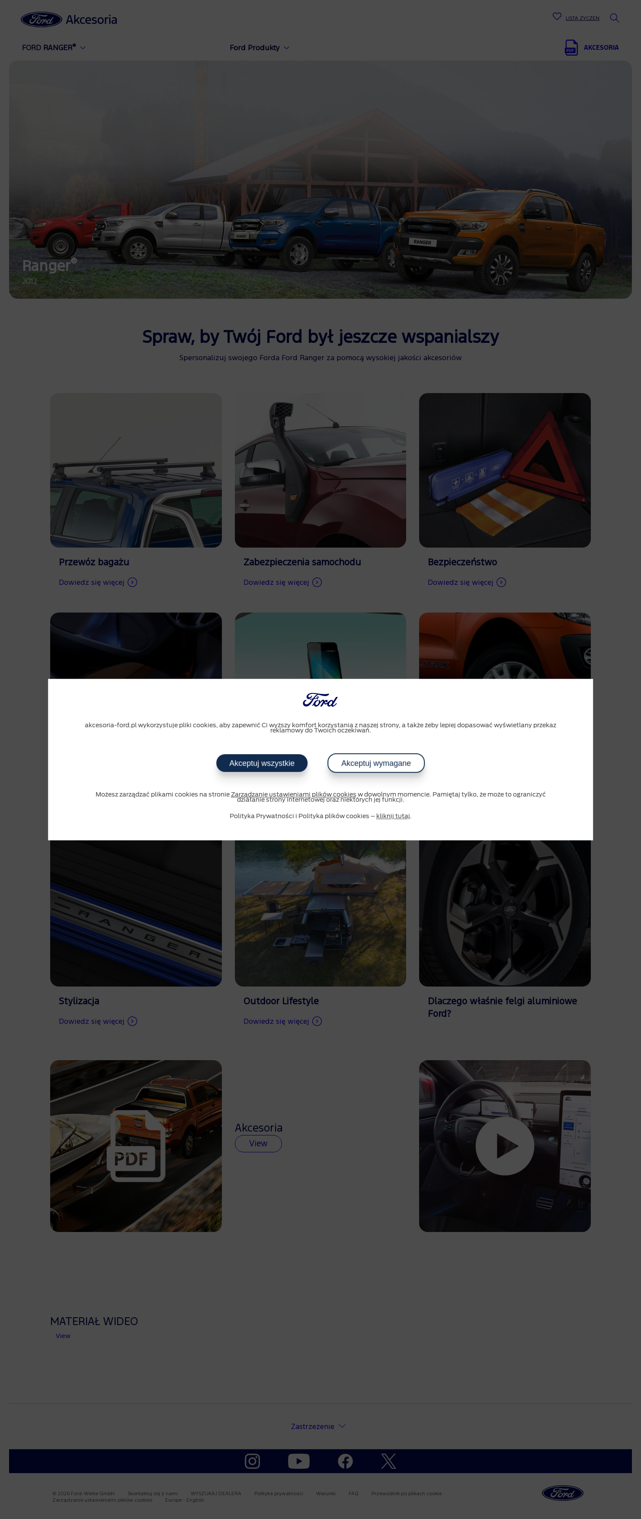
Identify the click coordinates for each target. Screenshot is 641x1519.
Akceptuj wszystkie (262, 763)
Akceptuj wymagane (376, 763)
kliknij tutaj (393, 816)
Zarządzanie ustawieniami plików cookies (293, 795)
